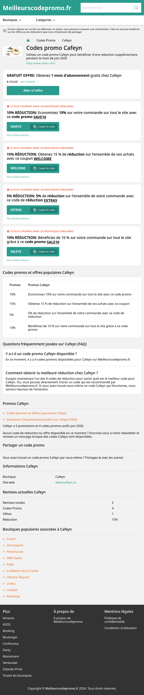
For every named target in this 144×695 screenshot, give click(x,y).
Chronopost (15, 545)
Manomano (11, 656)
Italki (10, 564)
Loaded (12, 590)
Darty (6, 650)
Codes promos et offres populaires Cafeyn (37, 413)
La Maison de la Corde (22, 571)
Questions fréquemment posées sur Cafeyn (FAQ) (42, 419)
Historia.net (15, 552)
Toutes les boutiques (17, 675)
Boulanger (10, 637)
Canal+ (11, 539)
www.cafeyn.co (65, 482)
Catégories (46, 20)
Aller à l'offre (33, 90)
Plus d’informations (18, 135)
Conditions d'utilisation (120, 628)
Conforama (11, 644)
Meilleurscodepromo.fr (37, 7)
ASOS (6, 624)
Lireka (11, 583)
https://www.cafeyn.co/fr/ (40, 63)
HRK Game (14, 558)
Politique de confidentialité (114, 620)
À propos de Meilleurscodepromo (68, 620)
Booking (8, 631)
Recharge (13, 596)
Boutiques (12, 20)
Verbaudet (10, 663)
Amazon (8, 618)
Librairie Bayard (18, 577)
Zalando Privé (12, 669)
